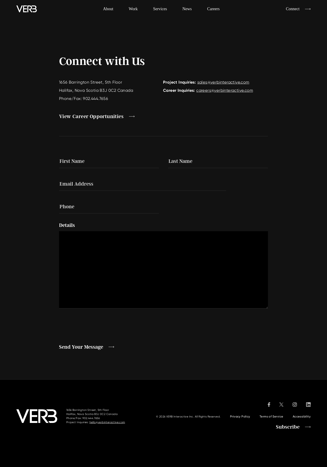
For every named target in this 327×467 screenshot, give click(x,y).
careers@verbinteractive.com (224, 90)
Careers (213, 9)
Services (160, 9)
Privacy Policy (240, 416)
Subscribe (288, 427)
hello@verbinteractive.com (107, 422)
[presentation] (93, 326)
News (187, 9)
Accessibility (302, 416)
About (108, 9)
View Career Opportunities (91, 116)
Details (67, 225)
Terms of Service (271, 416)
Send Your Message (81, 347)
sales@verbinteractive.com (223, 82)
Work (133, 9)
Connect (293, 9)
